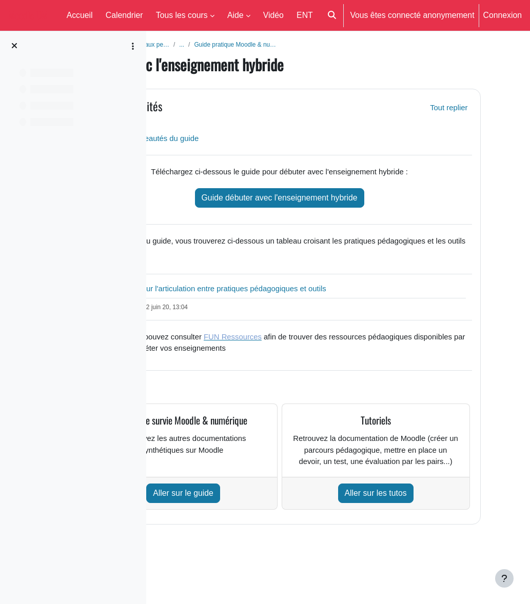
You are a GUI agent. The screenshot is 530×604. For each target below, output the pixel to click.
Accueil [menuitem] (80, 15)
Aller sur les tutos (407, 527)
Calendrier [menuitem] (124, 15)
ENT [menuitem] (305, 15)
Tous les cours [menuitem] (182, 15)
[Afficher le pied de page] (504, 578)
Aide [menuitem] (235, 15)
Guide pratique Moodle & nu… (332, 44)
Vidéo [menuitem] (273, 15)
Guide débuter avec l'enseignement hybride (330, 199)
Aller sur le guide (252, 527)
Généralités (226, 107)
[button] (332, 15)
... (276, 44)
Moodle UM (28, 15)
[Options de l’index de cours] (133, 46)
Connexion (502, 15)
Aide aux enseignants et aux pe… (214, 44)
